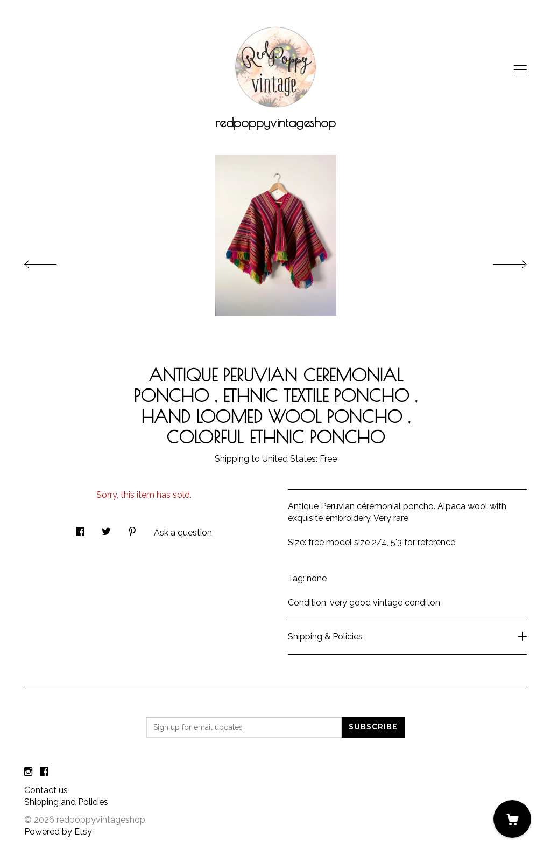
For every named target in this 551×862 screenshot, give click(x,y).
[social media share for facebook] (80, 528)
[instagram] (28, 772)
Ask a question (183, 532)
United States (289, 459)
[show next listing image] (500, 261)
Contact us (46, 790)
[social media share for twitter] (106, 528)
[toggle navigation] (520, 70)
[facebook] (44, 772)
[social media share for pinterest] (132, 528)
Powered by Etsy (58, 831)
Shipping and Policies (66, 802)
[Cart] (512, 819)
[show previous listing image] (51, 261)
